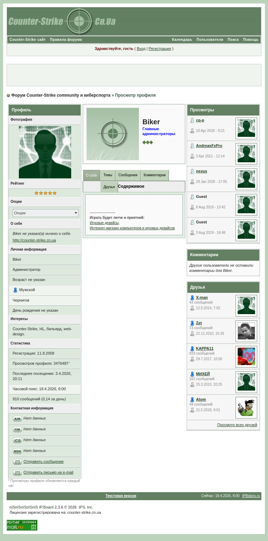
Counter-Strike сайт (27, 40)
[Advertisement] (134, 75)
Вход (141, 48)
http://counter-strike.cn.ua (34, 240)
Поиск (233, 40)
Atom (201, 399)
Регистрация (160, 48)
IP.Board (46, 507)
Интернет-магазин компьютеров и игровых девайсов (132, 228)
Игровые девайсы (104, 223)
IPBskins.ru (251, 496)
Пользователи (209, 40)
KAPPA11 (205, 348)
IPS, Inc (85, 507)
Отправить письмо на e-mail (48, 472)
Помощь (251, 40)
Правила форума (66, 40)
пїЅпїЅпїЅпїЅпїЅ (23, 507)
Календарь (182, 40)
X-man (202, 297)
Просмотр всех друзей (237, 425)
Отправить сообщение (43, 461)
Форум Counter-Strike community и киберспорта (61, 95)
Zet (199, 323)
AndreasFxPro (209, 145)
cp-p (200, 120)
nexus (201, 171)
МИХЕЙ (203, 374)
